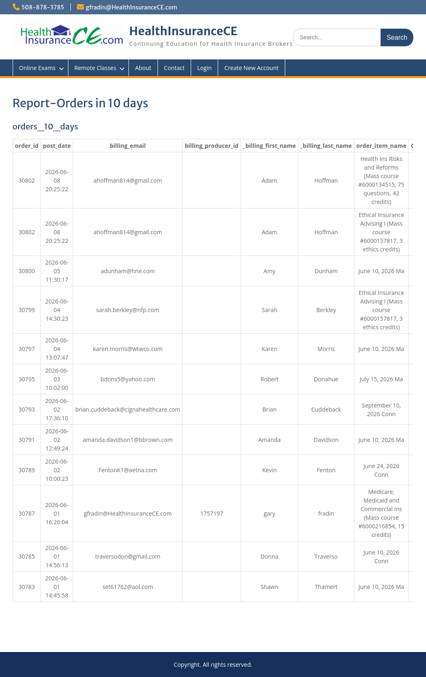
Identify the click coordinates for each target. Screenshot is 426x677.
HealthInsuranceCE (183, 31)
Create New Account (251, 68)
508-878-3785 (43, 7)
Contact (174, 68)
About (143, 68)
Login (204, 68)
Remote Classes (95, 68)
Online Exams (37, 68)
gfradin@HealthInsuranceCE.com (132, 7)
